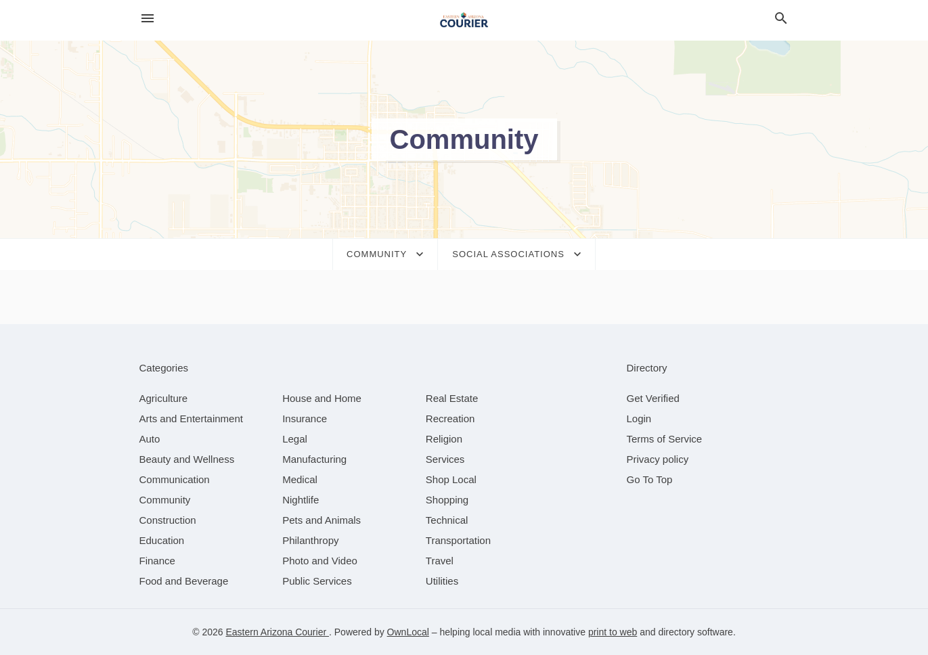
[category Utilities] (442, 581)
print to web (612, 632)
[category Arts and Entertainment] (191, 418)
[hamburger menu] (147, 18)
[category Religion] (444, 439)
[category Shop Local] (451, 479)
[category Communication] (174, 479)
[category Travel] (440, 560)
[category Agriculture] (163, 398)
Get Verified (653, 398)
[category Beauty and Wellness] (187, 459)
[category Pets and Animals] (321, 520)
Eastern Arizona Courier (277, 632)
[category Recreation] (450, 418)
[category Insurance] (304, 418)
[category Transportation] (458, 540)
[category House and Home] (321, 398)
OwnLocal (408, 632)
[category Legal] (294, 439)
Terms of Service (665, 439)
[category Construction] (167, 520)
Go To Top (650, 479)
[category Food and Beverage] (184, 581)
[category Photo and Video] (319, 560)
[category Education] (162, 540)
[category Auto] (149, 439)
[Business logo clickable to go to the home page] (464, 20)
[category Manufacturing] (314, 459)
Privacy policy (658, 459)
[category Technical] (447, 520)
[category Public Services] (317, 581)
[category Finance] (157, 560)
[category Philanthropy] (310, 540)
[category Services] (445, 459)
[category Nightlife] (300, 499)
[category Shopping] (447, 499)
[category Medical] (299, 479)
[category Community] (165, 499)
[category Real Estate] (452, 398)
